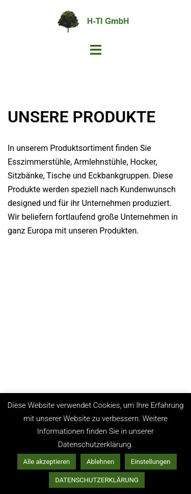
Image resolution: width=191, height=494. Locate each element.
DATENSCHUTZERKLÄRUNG (97, 480)
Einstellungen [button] (151, 461)
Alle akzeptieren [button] (46, 461)
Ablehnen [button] (100, 461)
